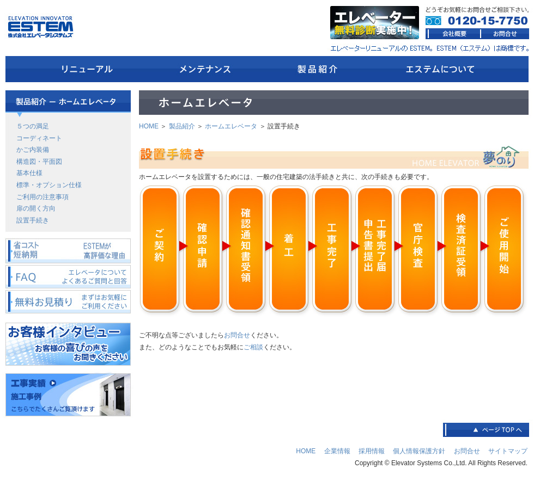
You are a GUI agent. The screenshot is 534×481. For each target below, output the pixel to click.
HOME (149, 126)
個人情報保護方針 (419, 451)
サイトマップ (507, 451)
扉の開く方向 (36, 208)
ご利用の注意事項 (42, 197)
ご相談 (253, 347)
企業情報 (337, 451)
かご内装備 (32, 149)
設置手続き (32, 220)
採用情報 (372, 451)
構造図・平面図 (39, 161)
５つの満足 (32, 126)
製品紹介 (182, 126)
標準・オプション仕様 (49, 185)
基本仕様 (29, 173)
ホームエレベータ (231, 126)
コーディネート (39, 138)
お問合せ (237, 335)
